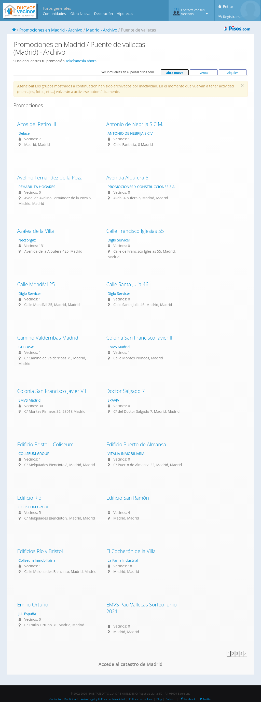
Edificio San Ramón (127, 497)
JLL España (27, 613)
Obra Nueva (80, 13)
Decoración (103, 13)
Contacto (55, 699)
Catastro (171, 699)
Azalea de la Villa (35, 230)
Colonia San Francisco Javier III (140, 337)
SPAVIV (113, 400)
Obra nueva (175, 73)
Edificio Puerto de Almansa (136, 444)
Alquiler (232, 73)
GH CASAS (27, 346)
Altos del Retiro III (36, 124)
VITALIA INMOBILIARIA (126, 453)
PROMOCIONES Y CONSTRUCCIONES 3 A (141, 186)
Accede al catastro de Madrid (130, 664)
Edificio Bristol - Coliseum (45, 444)
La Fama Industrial (123, 560)
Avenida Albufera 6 (127, 177)
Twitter (205, 699)
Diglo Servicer (119, 240)
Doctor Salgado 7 (125, 391)
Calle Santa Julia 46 (127, 284)
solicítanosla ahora (81, 60)
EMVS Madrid (119, 346)
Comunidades (54, 13)
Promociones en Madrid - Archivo (51, 30)
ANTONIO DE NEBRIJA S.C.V (130, 133)
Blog (159, 699)
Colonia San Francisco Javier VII (51, 391)
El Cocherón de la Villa (131, 551)
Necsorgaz (27, 240)
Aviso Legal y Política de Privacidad (103, 699)
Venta (203, 73)
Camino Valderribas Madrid (47, 337)
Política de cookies (140, 699)
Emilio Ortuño (32, 604)
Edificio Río (29, 497)
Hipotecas (125, 13)
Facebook (188, 699)
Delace (24, 133)
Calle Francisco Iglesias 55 (135, 230)
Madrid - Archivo (101, 30)
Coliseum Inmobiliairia (37, 560)
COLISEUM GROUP (34, 453)
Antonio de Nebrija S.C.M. (134, 124)
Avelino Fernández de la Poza (50, 177)
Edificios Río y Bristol (40, 551)
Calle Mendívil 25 (36, 284)
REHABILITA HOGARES (37, 186)
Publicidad (71, 699)
